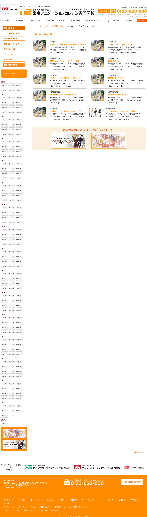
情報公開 (54, 505)
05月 (12, 80)
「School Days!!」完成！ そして (120, 39)
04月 (19, 80)
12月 (5, 93)
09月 (5, 97)
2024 (3, 111)
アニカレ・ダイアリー (12, 28)
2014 (3, 331)
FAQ (107, 15)
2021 (3, 177)
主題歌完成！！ (113, 56)
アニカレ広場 (9, 23)
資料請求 (142, 15)
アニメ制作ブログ (10, 60)
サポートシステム (35, 15)
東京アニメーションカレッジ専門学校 (25, 477)
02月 (12, 85)
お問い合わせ (103, 6)
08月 (12, 97)
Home (34, 21)
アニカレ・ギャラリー (12, 39)
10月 (19, 93)
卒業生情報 (8, 54)
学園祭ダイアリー (10, 33)
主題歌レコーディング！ (117, 73)
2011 (3, 397)
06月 (5, 80)
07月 (19, 97)
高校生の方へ (101, 9)
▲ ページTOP (139, 447)
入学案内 (62, 15)
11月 (12, 93)
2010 (3, 415)
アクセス (117, 15)
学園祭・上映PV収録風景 (117, 89)
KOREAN (134, 2)
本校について (5, 15)
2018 (3, 243)
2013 (3, 353)
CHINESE (143, 2)
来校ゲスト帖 (9, 49)
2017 (3, 265)
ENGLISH (124, 2)
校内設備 (50, 15)
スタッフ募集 (43, 505)
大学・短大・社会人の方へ (117, 9)
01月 (19, 85)
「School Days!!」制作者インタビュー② (65, 73)
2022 (3, 155)
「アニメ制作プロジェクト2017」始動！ (121, 106)
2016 (3, 287)
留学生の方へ (132, 9)
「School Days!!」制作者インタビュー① (65, 106)
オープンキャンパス (93, 15)
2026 (3, 77)
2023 (3, 133)
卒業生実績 (75, 15)
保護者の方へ (142, 9)
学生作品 (129, 15)
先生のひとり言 (10, 44)
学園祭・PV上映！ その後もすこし (63, 89)
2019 (3, 221)
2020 (3, 199)
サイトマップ (29, 505)
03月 (5, 85)
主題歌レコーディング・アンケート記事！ (65, 56)
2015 (3, 309)
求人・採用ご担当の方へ (138, 11)
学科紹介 (19, 15)
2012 (3, 375)
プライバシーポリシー (12, 505)
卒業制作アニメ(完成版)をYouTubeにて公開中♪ (68, 39)
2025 (3, 89)
